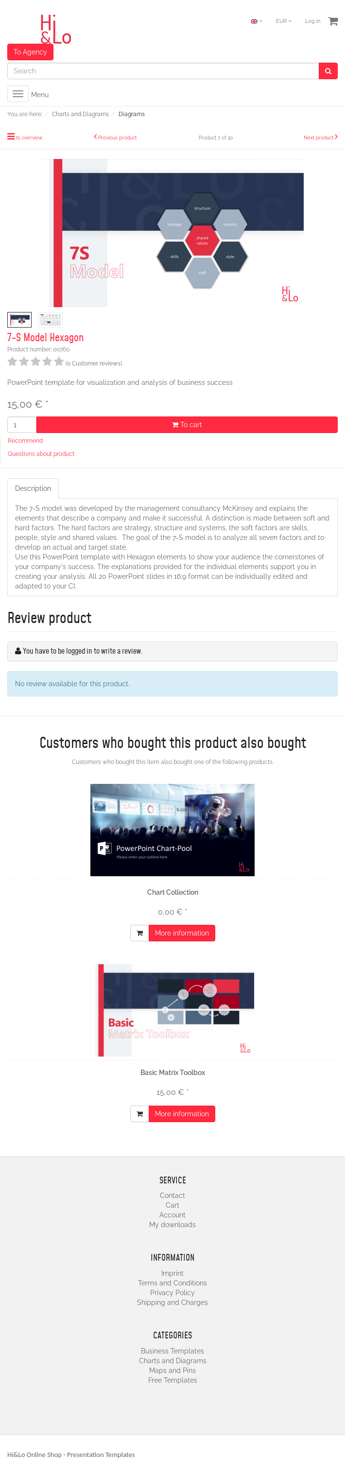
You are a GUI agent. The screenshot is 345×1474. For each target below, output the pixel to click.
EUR (284, 21)
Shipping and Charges (172, 1302)
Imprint (172, 1273)
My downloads (172, 1225)
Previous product (117, 137)
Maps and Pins (172, 1370)
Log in (312, 21)
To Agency (30, 52)
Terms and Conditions (172, 1283)
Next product (318, 137)
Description (33, 488)
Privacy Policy (172, 1293)
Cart (172, 1205)
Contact (172, 1195)
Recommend (25, 440)
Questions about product (41, 454)
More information (182, 933)
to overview (29, 137)
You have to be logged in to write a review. (83, 651)
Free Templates (172, 1380)
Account (172, 1215)
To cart (187, 425)
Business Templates (172, 1351)
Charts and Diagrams (173, 1361)
